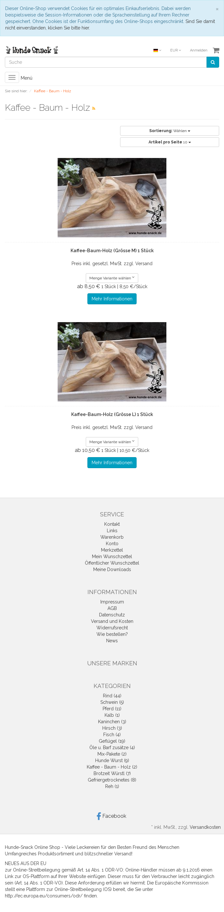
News (112, 640)
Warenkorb (112, 537)
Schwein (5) (112, 702)
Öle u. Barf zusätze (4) (112, 747)
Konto (112, 543)
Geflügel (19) (112, 741)
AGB (112, 608)
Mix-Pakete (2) (112, 754)
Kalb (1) (112, 715)
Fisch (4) (112, 734)
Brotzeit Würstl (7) (112, 773)
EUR (175, 50)
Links (112, 530)
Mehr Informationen (112, 298)
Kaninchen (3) (112, 721)
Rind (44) (112, 695)
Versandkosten (205, 827)
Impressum (112, 601)
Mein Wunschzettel (112, 556)
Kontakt (112, 524)
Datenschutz (112, 614)
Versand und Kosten (112, 621)
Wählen (169, 131)
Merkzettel (112, 550)
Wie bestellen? (112, 634)
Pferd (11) (112, 708)
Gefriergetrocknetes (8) (112, 780)
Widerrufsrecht (112, 627)
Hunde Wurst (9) (112, 760)
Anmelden (198, 50)
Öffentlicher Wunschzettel (112, 563)
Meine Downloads (112, 569)
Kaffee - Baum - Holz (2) (112, 767)
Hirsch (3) (112, 728)
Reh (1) (112, 786)
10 (170, 142)
